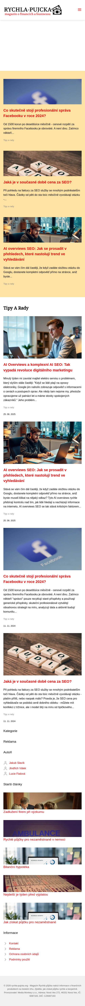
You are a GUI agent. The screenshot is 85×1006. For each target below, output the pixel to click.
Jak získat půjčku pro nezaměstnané (29, 922)
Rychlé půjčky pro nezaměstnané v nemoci (34, 839)
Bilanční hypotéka (16, 867)
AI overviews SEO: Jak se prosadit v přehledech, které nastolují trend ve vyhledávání (35, 254)
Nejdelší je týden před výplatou (25, 894)
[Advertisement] (42, 45)
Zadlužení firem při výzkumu (23, 812)
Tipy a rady (8, 140)
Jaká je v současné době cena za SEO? (37, 182)
